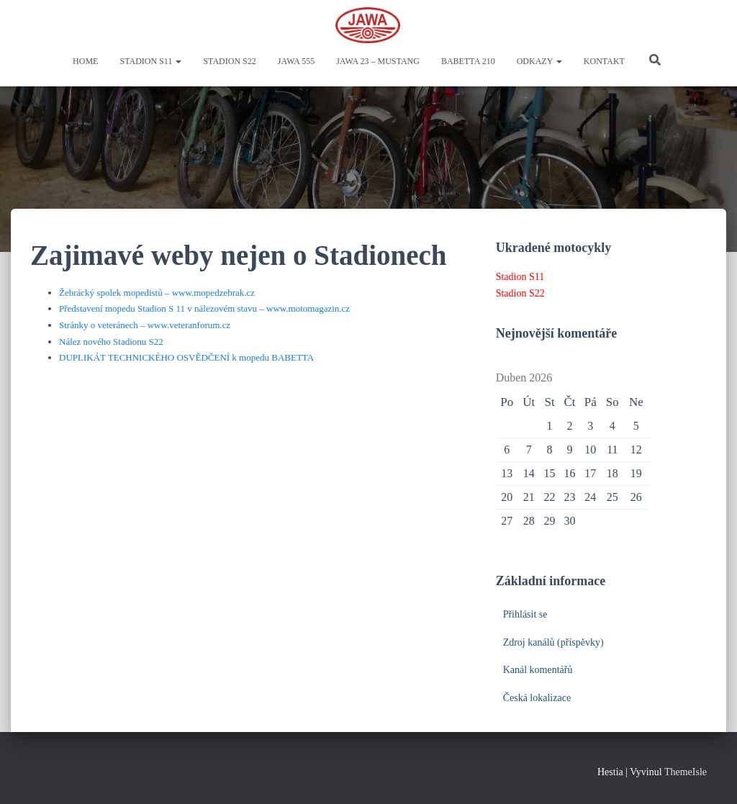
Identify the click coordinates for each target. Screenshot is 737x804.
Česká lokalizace (537, 697)
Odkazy (539, 61)
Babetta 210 (468, 61)
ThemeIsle (685, 772)
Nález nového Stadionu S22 (111, 341)
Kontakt (604, 61)
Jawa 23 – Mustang (378, 61)
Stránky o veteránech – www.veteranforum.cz (144, 325)
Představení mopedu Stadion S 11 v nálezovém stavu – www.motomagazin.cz (204, 308)
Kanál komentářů (538, 669)
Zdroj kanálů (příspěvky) (553, 642)
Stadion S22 (229, 61)
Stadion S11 (150, 61)
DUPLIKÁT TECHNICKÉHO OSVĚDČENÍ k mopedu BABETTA (186, 357)
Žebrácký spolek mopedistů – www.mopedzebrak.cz (157, 292)
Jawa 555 (296, 61)
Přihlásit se (525, 614)
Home (85, 61)
